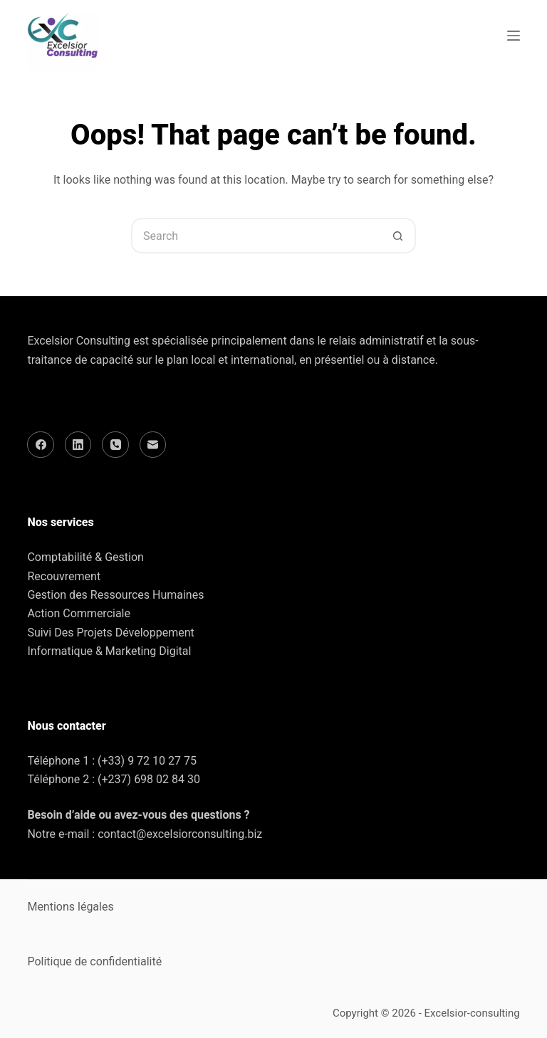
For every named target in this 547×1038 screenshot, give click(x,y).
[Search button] (398, 235)
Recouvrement (63, 576)
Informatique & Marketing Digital (109, 651)
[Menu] (513, 35)
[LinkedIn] (78, 444)
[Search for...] (255, 235)
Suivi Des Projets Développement (110, 632)
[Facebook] (40, 444)
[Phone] (115, 444)
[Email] (153, 444)
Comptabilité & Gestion (85, 557)
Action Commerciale (78, 613)
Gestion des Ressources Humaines (115, 595)
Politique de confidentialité (94, 961)
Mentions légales (70, 906)
